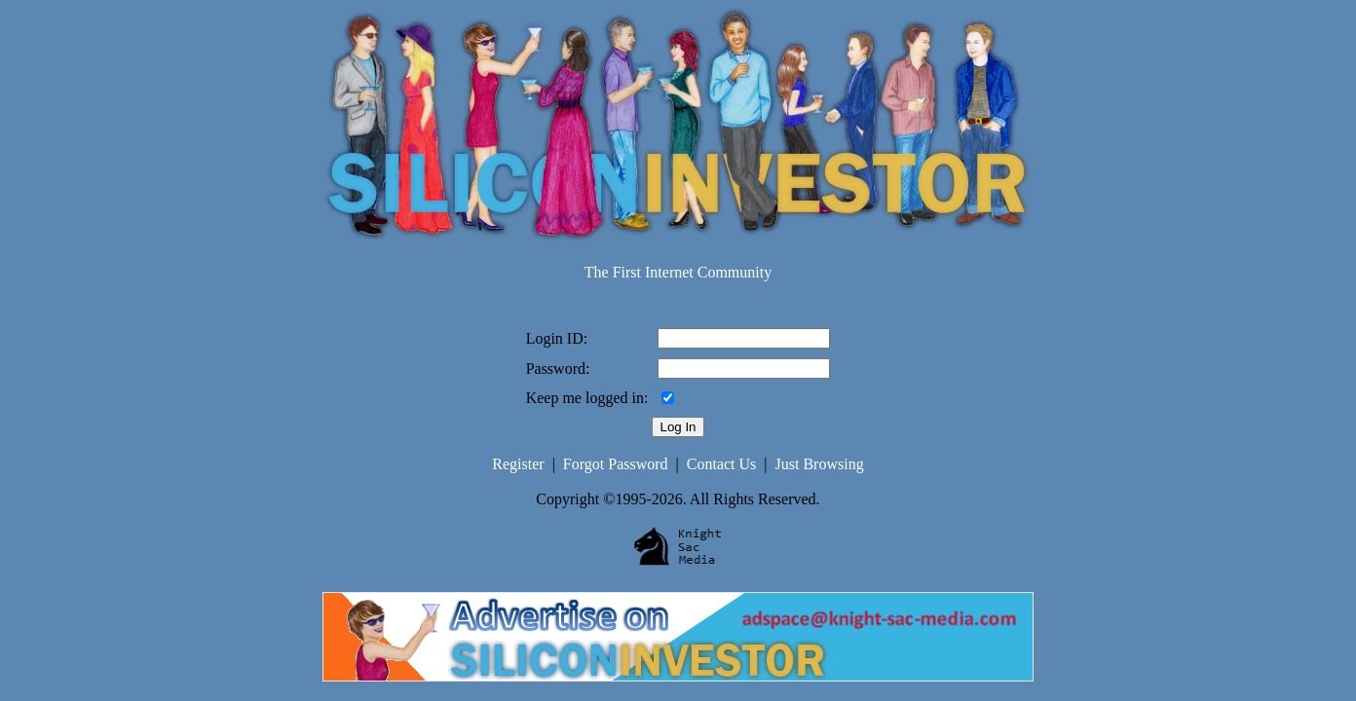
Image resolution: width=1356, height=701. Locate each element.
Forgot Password (615, 464)
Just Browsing (819, 464)
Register (518, 464)
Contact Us (722, 464)
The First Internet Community (678, 272)
